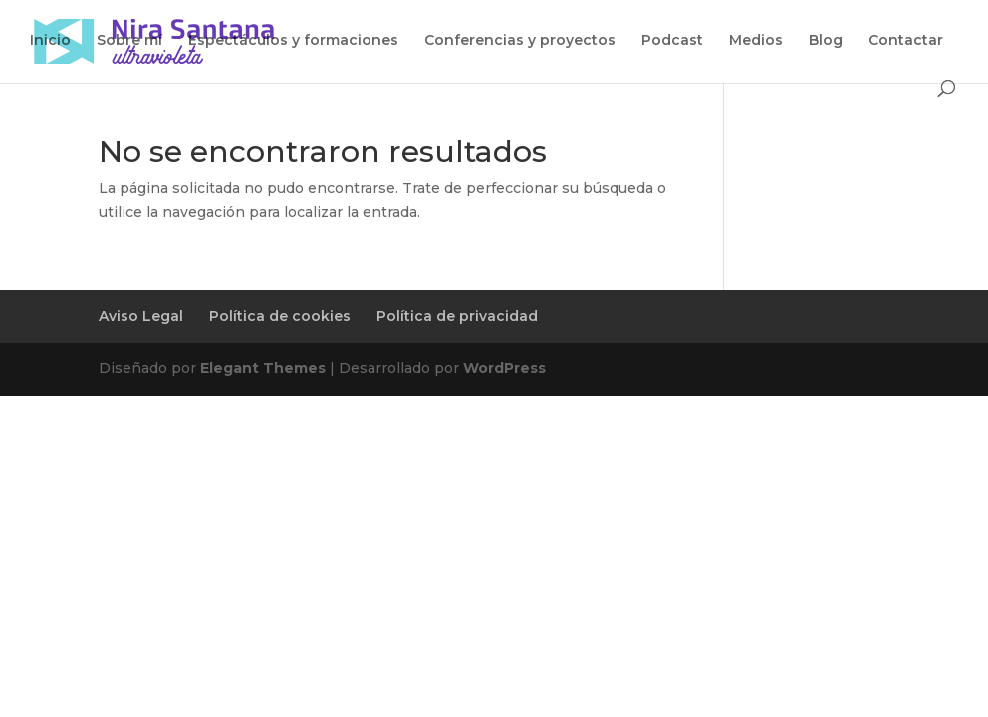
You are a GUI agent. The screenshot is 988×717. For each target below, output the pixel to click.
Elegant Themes (263, 368)
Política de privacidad (457, 316)
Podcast (672, 41)
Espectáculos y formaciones (293, 41)
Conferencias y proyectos (520, 41)
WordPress (504, 368)
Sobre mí (129, 41)
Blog (826, 41)
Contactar (905, 41)
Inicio (50, 41)
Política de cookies (280, 316)
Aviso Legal (141, 316)
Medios (756, 41)
